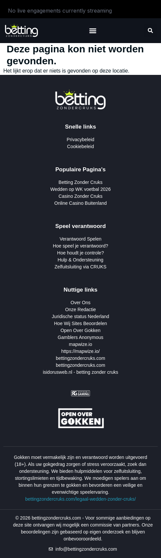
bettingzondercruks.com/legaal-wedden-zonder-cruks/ (80, 499)
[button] (93, 30)
